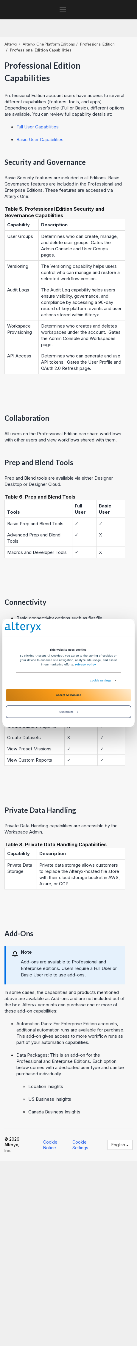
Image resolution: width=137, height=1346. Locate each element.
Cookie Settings (100, 680)
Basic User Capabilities (39, 139)
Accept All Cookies (68, 695)
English (120, 1144)
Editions (49, 44)
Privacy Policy (85, 664)
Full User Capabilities (37, 127)
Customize (68, 711)
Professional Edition (97, 44)
